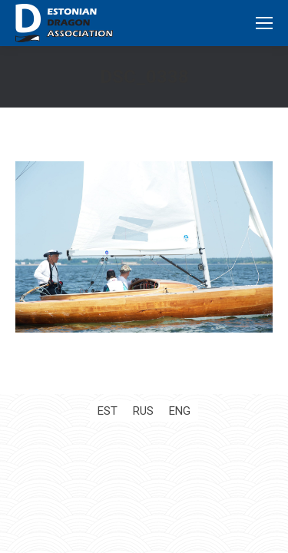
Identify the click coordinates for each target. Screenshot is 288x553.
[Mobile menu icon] (264, 23)
